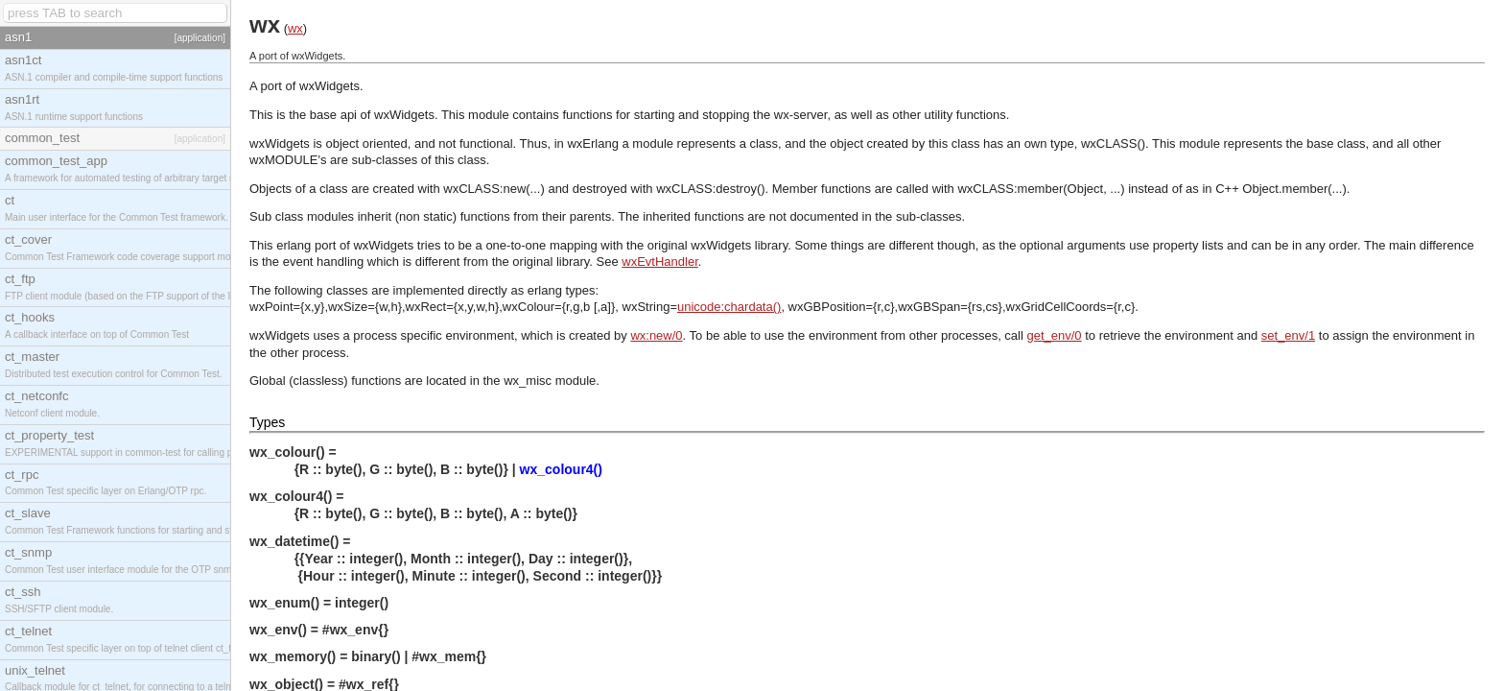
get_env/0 (1054, 335)
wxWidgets (329, 86)
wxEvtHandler (659, 261)
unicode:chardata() (729, 306)
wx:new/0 (656, 335)
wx (295, 28)
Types (267, 422)
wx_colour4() (561, 469)
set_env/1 (1288, 335)
